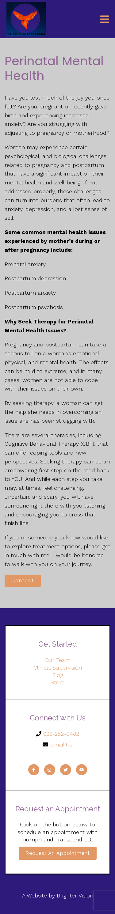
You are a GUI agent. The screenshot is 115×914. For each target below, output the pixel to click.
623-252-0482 (61, 734)
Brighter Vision (75, 895)
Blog (57, 675)
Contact (22, 581)
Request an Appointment (57, 853)
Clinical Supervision (57, 667)
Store (58, 682)
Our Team (58, 660)
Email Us (61, 744)
